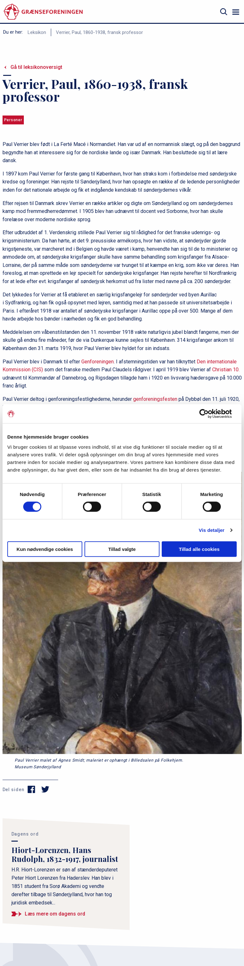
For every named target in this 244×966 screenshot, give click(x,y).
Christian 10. (226, 370)
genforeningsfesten (155, 399)
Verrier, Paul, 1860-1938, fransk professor (99, 32)
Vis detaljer (212, 530)
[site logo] (43, 12)
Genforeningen (97, 362)
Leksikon (37, 32)
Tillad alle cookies (199, 549)
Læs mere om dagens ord (55, 914)
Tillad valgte (122, 549)
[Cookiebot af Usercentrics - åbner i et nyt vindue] (209, 414)
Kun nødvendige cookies (45, 549)
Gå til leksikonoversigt (36, 67)
